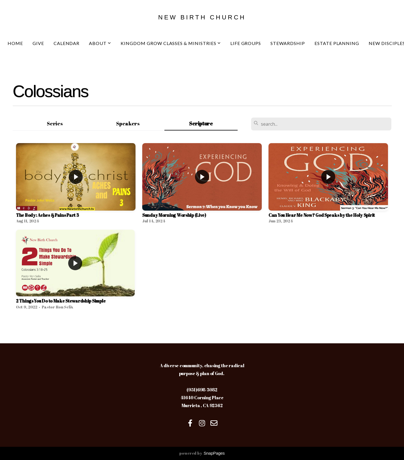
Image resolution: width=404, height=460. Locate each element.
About (100, 43)
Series (55, 123)
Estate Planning (337, 43)
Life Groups (245, 43)
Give (38, 43)
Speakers (128, 123)
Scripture (201, 123)
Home (15, 43)
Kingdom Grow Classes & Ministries (171, 43)
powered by (202, 453)
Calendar (67, 43)
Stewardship (287, 43)
